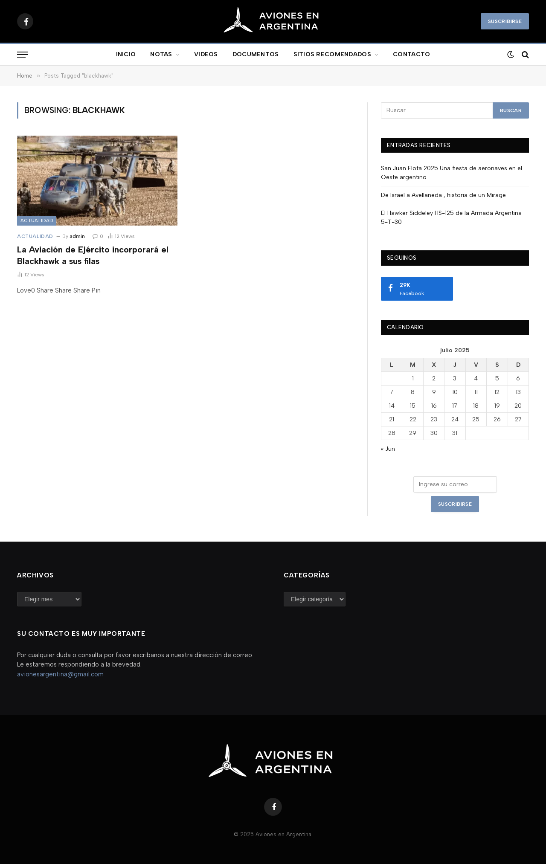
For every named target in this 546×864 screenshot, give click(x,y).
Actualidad (36, 220)
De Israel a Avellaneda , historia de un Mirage (443, 195)
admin (77, 236)
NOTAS (161, 54)
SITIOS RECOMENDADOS (332, 54)
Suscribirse (505, 21)
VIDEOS (206, 54)
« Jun (388, 448)
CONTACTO (411, 54)
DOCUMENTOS (255, 54)
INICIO (126, 54)
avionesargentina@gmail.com (60, 674)
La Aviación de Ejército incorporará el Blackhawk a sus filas (92, 255)
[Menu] (22, 54)
